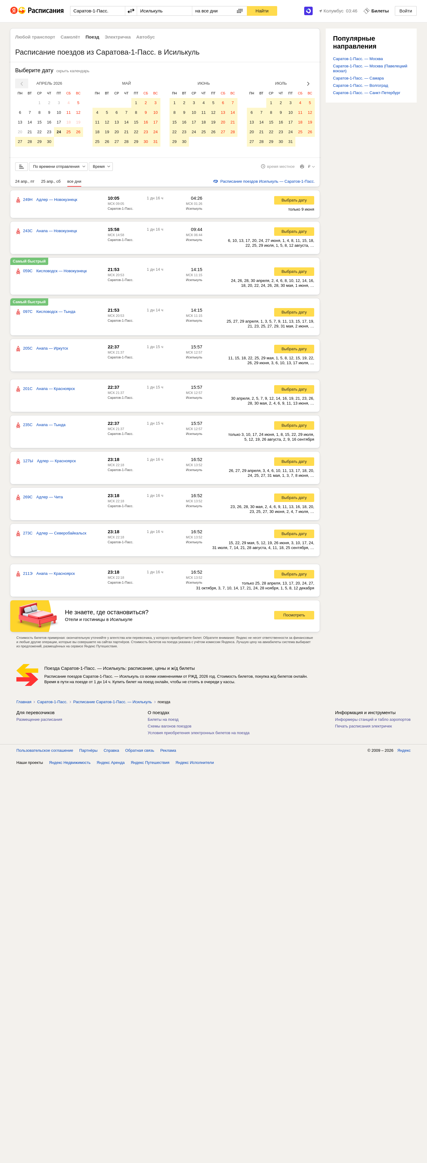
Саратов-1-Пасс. (120, 212)
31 (155, 141)
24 (59, 132)
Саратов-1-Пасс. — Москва (358, 58)
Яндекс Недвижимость (70, 766)
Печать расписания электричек (363, 729)
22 (39, 132)
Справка (111, 753)
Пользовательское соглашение (44, 753)
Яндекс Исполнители (195, 766)
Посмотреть (294, 618)
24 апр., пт (24, 184)
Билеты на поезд (163, 723)
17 (59, 122)
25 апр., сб (50, 184)
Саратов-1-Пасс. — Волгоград (360, 85)
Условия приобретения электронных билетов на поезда (199, 736)
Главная (23, 705)
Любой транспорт (35, 36)
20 (20, 132)
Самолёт (70, 36)
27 (20, 141)
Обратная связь (139, 753)
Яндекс (404, 753)
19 (78, 122)
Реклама (168, 753)
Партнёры (88, 753)
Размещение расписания (39, 723)
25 (68, 132)
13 (20, 122)
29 (39, 141)
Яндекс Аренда (111, 766)
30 (49, 141)
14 (30, 122)
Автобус (145, 36)
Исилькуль (194, 212)
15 (39, 122)
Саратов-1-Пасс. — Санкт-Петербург (366, 92)
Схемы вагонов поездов (169, 729)
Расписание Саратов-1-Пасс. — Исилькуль (112, 705)
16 (49, 122)
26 (78, 132)
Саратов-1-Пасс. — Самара (358, 78)
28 (30, 141)
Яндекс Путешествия (150, 766)
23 (49, 132)
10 (59, 112)
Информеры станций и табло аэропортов (373, 723)
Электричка (118, 36)
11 (68, 112)
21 (30, 132)
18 (68, 122)
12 (78, 112)
